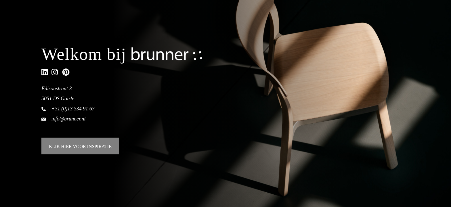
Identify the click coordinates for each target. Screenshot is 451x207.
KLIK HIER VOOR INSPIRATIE (80, 146)
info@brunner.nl (68, 118)
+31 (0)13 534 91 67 (73, 108)
